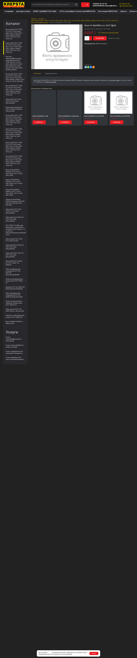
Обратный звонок (127, 6)
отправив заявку (115, 80)
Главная (33, 19)
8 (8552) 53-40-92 (100, 4)
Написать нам (126, 3)
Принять (94, 653)
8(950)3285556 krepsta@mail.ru (105, 6)
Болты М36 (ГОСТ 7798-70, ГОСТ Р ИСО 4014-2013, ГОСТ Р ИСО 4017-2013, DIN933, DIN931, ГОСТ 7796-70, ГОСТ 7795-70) (74, 20)
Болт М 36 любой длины (39, 22)
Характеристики (51, 73)
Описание (37, 73)
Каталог (41, 19)
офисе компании (51, 82)
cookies (49, 652)
